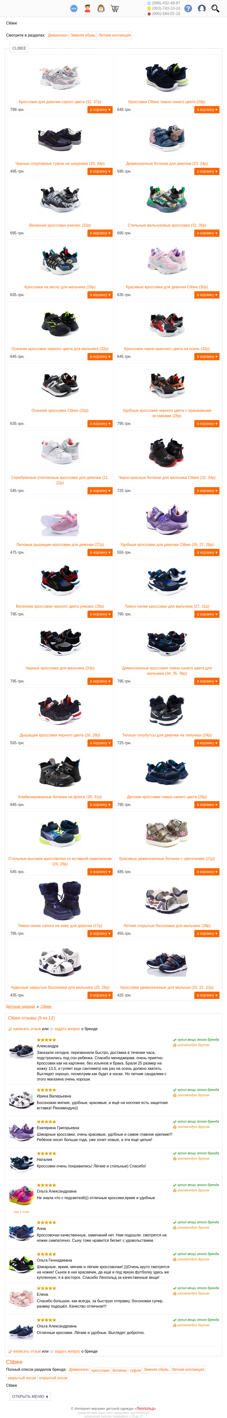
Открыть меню (30, 1397)
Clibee (19, 48)
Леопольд (145, 1408)
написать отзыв (24, 1029)
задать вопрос (65, 1029)
